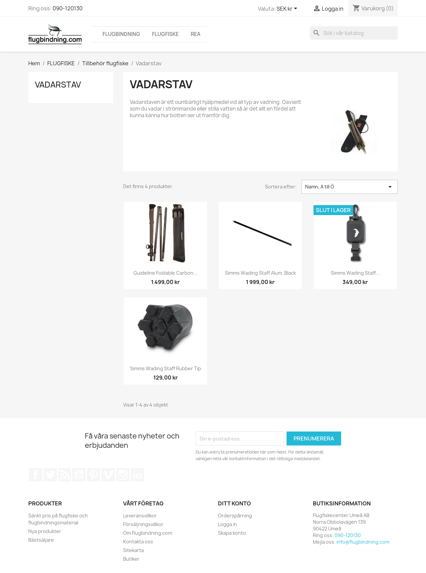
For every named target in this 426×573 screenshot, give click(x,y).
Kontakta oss (138, 541)
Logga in (227, 524)
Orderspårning (235, 515)
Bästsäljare (41, 540)
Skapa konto (232, 533)
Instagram (122, 474)
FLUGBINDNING (121, 34)
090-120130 (68, 8)
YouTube (79, 474)
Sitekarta (133, 550)
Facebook (35, 474)
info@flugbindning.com (362, 542)
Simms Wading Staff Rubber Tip (165, 368)
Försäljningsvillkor (143, 524)
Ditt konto (234, 503)
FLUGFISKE (165, 34)
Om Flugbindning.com (147, 533)
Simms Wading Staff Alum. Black (260, 273)
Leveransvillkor (140, 515)
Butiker (131, 559)
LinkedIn (137, 474)
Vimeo (108, 474)
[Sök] (354, 33)
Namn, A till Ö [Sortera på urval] (349, 187)
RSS (64, 474)
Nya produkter (44, 531)
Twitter (50, 474)
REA (195, 34)
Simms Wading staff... (355, 273)
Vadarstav (58, 84)
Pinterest (93, 474)
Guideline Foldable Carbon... (165, 273)
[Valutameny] (288, 9)
